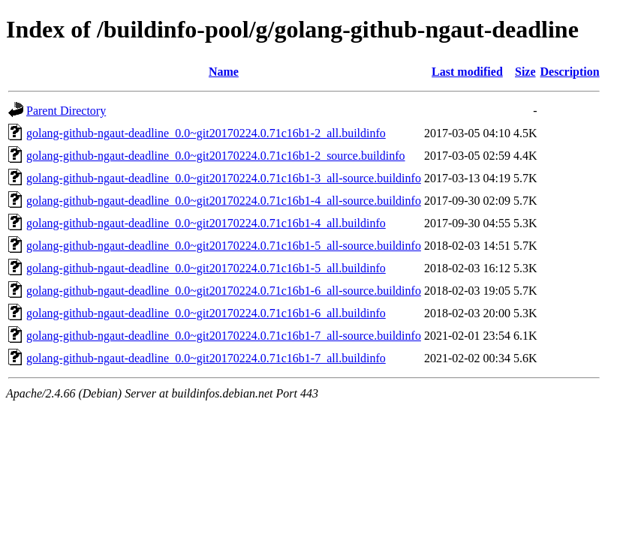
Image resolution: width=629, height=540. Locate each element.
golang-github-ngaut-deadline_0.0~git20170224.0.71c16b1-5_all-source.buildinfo (223, 245)
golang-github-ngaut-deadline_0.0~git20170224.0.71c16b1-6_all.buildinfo (206, 313)
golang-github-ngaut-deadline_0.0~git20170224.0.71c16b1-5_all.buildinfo (206, 268)
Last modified (467, 71)
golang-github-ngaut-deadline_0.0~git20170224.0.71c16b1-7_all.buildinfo (206, 358)
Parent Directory (66, 110)
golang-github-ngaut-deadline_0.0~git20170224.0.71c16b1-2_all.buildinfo (206, 133)
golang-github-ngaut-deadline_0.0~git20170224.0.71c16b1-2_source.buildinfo (215, 155)
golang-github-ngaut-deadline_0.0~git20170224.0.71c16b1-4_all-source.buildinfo (223, 200)
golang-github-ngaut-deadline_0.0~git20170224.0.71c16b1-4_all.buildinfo (206, 223)
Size (525, 71)
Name (224, 71)
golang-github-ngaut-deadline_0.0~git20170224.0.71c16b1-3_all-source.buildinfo (223, 178)
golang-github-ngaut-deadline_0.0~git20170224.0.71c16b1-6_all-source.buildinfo (223, 290)
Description (570, 71)
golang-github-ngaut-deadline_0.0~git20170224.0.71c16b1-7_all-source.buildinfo (223, 335)
